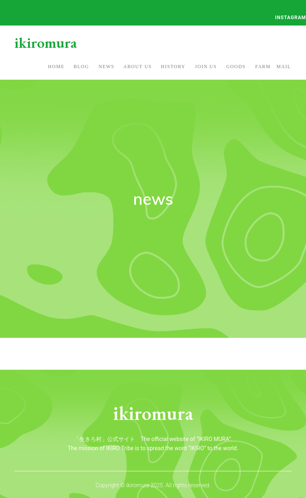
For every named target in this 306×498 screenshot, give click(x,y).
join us (206, 66)
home (56, 66)
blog (81, 66)
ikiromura (45, 42)
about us (138, 66)
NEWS (106, 66)
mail (284, 66)
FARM (263, 66)
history (173, 66)
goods (236, 66)
